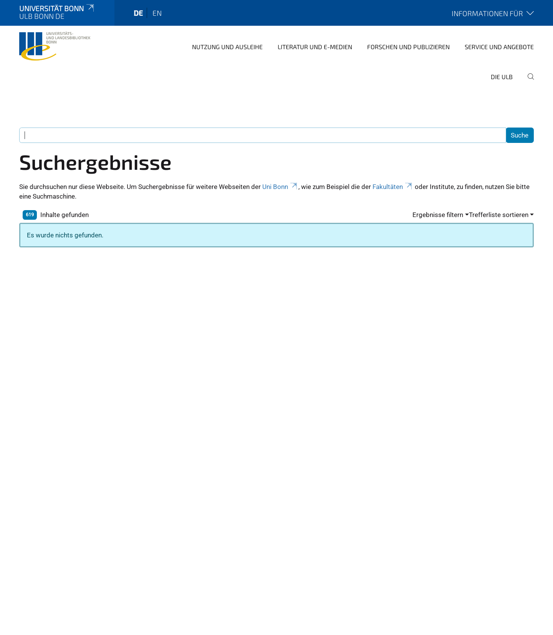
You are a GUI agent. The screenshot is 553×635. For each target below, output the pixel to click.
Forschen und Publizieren (408, 46)
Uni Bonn (280, 187)
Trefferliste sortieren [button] (498, 215)
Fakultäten (393, 187)
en (157, 12)
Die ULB (502, 76)
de (138, 12)
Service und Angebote (499, 46)
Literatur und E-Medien (315, 46)
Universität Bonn (57, 8)
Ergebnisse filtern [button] (437, 215)
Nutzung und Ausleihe (227, 46)
